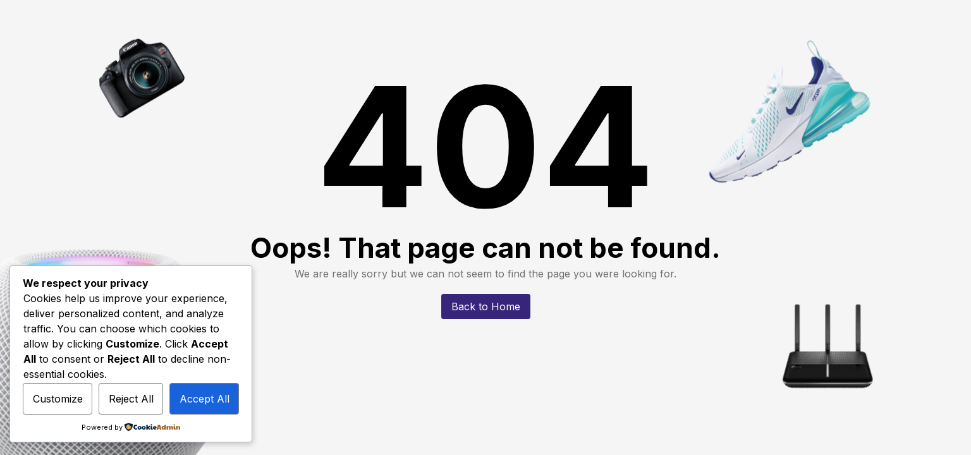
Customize (58, 398)
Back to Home (485, 306)
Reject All (131, 398)
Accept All (204, 398)
